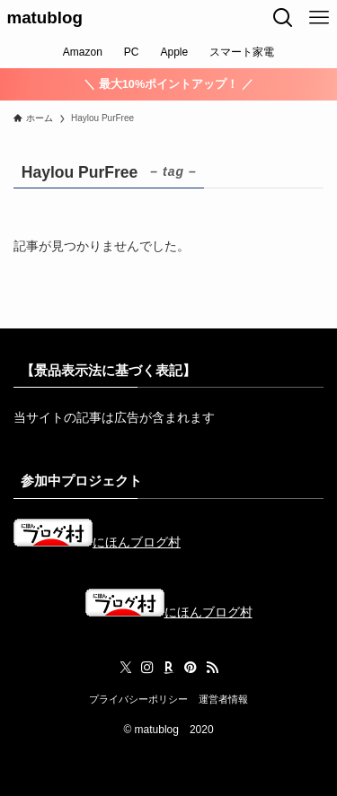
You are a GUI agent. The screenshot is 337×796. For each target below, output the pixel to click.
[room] (169, 668)
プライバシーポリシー (138, 699)
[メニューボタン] (319, 18)
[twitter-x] (126, 668)
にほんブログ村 (97, 542)
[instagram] (147, 668)
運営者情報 (223, 699)
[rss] (212, 668)
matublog (45, 18)
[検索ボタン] (283, 18)
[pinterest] (190, 668)
